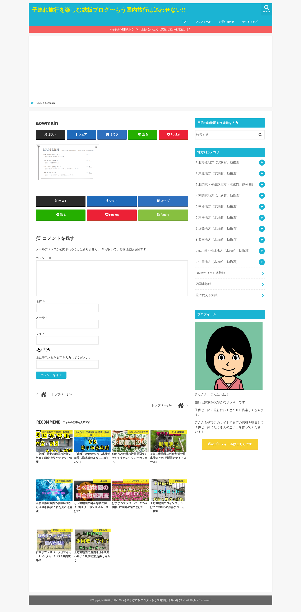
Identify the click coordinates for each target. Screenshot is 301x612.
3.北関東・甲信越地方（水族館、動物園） (225, 184)
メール (42, 317)
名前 (41, 301)
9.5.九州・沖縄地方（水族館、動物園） (223, 250)
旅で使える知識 (207, 295)
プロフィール (203, 21)
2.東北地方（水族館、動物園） (217, 173)
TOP (184, 21)
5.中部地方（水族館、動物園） (217, 206)
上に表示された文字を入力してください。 (64, 357)
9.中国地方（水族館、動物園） (217, 261)
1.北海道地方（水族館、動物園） (219, 162)
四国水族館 (203, 284)
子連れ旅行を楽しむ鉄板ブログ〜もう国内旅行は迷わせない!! (109, 9)
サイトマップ (249, 21)
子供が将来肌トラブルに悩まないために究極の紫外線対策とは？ (151, 29)
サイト (40, 333)
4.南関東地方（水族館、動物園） (219, 195)
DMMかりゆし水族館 (210, 273)
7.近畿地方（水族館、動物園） (217, 228)
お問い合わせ (226, 21)
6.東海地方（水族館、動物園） (217, 217)
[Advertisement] (150, 70)
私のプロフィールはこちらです (230, 444)
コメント (43, 258)
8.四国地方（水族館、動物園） (217, 239)
